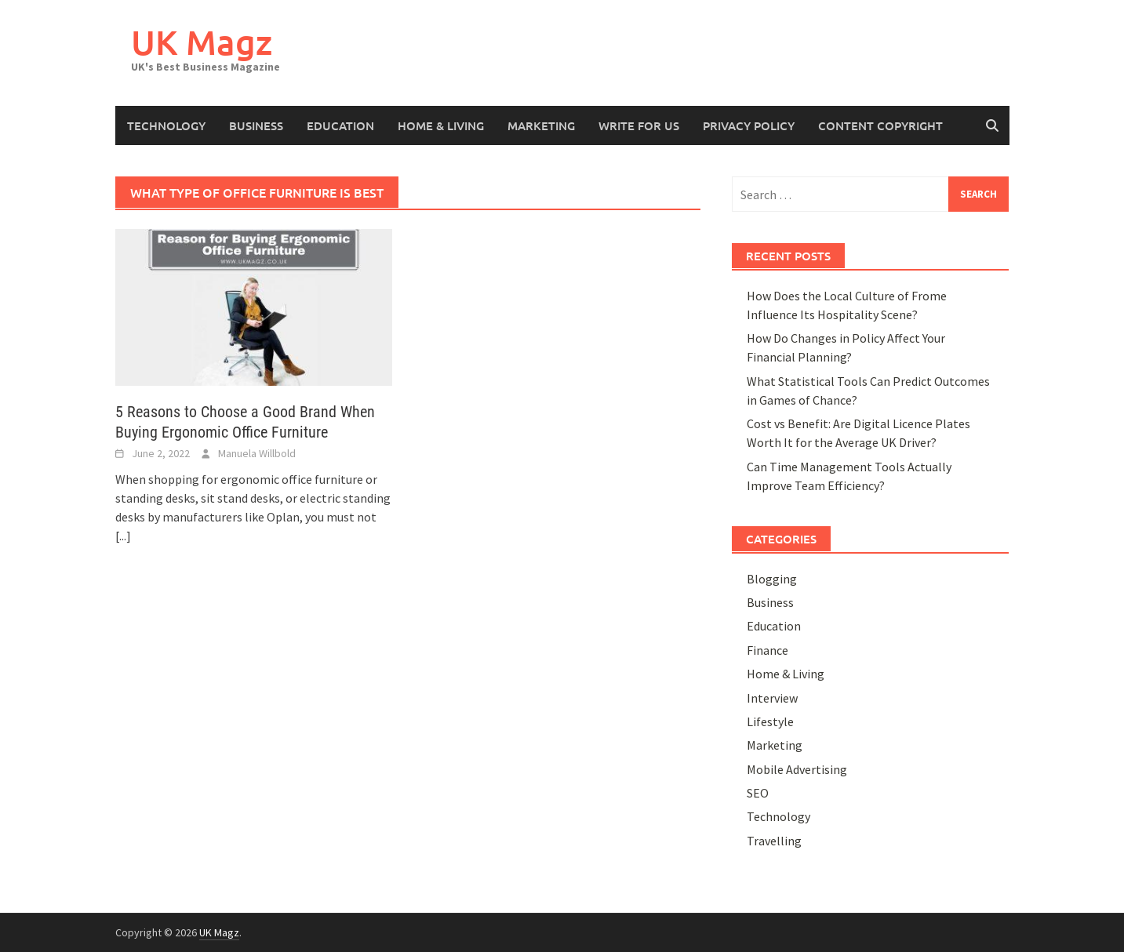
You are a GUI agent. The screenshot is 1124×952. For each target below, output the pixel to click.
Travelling (774, 840)
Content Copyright (880, 125)
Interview (772, 698)
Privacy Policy (749, 125)
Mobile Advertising (797, 769)
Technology (166, 125)
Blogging (772, 579)
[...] (123, 535)
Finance (767, 650)
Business (256, 125)
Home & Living (441, 125)
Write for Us (638, 125)
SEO (758, 793)
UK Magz (201, 42)
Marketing (541, 125)
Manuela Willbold (257, 453)
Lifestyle (770, 721)
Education (340, 125)
